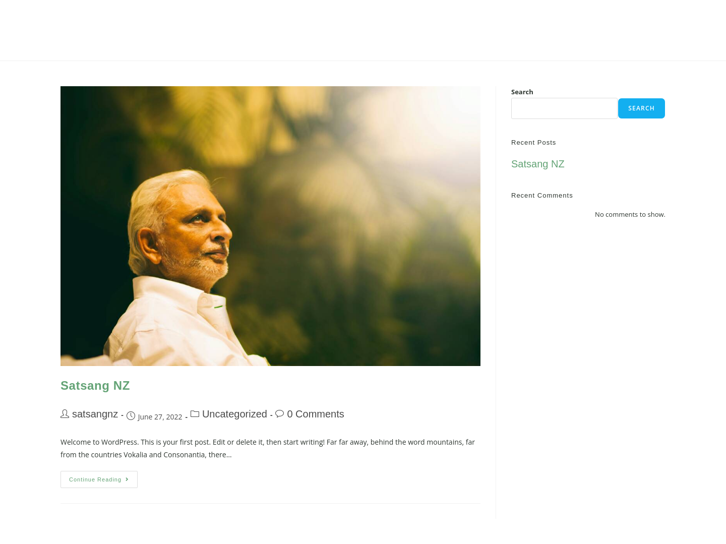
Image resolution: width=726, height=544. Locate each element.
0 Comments (315, 413)
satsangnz (95, 413)
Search (522, 91)
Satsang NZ (95, 385)
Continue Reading (103, 476)
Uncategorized (234, 413)
